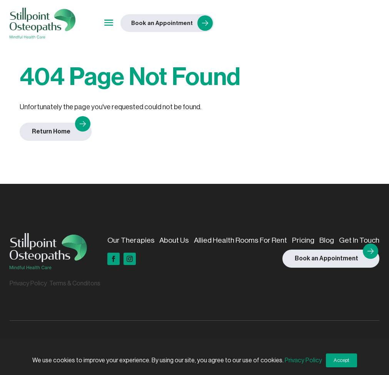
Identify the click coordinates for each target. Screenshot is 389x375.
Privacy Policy (28, 283)
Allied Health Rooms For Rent (240, 240)
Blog (326, 240)
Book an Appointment (326, 258)
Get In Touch (359, 240)
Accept (341, 360)
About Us (174, 240)
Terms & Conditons (74, 283)
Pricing (303, 240)
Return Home (51, 131)
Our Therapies (131, 240)
